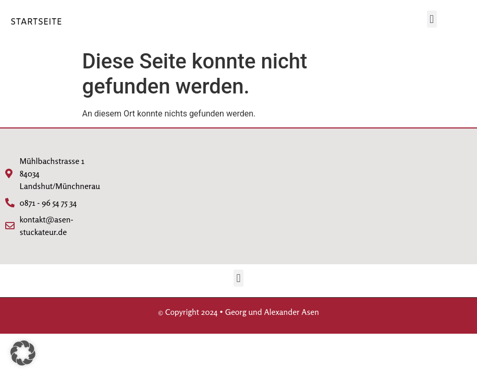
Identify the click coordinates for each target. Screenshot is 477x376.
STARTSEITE (36, 22)
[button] (432, 19)
